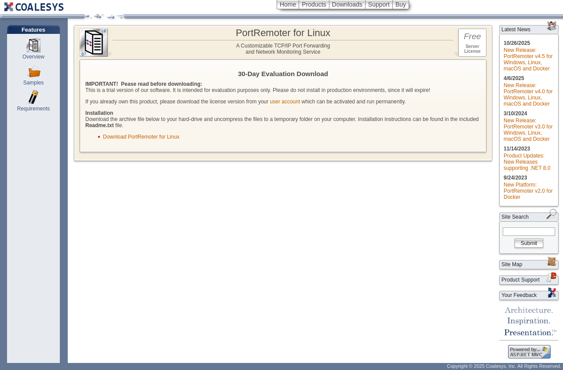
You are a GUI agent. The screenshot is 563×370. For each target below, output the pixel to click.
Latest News (515, 29)
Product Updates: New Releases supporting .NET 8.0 (527, 162)
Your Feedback (519, 295)
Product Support (520, 280)
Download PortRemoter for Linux (141, 137)
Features (33, 29)
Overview (33, 57)
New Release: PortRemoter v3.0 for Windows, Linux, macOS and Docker (528, 129)
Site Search (515, 217)
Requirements (33, 109)
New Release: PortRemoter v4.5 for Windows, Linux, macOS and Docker (528, 59)
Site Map (511, 264)
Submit (529, 243)
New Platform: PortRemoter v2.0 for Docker (528, 191)
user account (285, 102)
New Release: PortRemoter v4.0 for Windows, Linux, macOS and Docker (528, 94)
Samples (33, 83)
